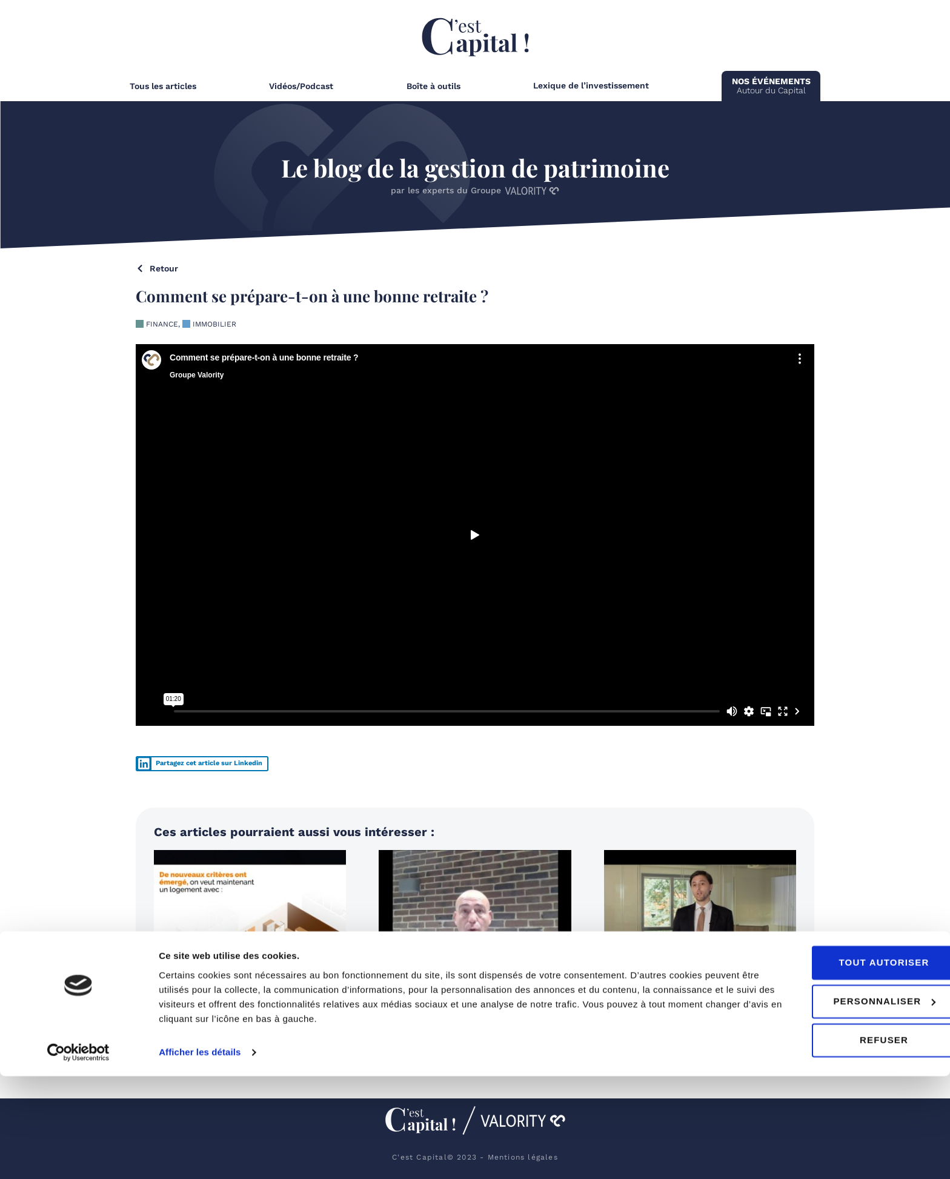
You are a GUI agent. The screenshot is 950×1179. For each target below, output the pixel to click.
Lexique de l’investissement (591, 85)
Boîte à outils (433, 86)
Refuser (849, 1143)
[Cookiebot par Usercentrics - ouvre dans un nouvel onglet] (78, 1155)
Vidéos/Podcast (301, 86)
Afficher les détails (200, 1155)
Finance (162, 324)
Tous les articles (163, 86)
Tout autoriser (848, 1065)
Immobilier (214, 324)
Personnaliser (849, 1104)
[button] (202, 763)
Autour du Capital (771, 85)
